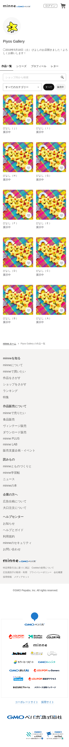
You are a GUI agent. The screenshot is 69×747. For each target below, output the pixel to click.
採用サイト (47, 702)
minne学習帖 (11, 472)
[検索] (62, 77)
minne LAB (10, 444)
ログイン (50, 5)
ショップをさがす (14, 384)
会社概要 (58, 572)
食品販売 (9, 419)
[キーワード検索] (34, 77)
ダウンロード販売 (14, 432)
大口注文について (14, 507)
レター (55, 66)
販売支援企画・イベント (19, 450)
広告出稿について (14, 501)
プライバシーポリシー (40, 572)
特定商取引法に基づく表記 (16, 567)
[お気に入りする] (28, 120)
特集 (6, 397)
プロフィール (38, 66)
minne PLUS (11, 438)
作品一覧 (6, 66)
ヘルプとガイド (13, 530)
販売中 (60, 87)
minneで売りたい (14, 413)
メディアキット (21, 577)
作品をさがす (12, 377)
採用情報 (7, 577)
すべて (48, 87)
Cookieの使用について (43, 567)
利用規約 (9, 536)
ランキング (10, 390)
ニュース (9, 479)
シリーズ (21, 66)
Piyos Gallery (14, 41)
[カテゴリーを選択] (22, 87)
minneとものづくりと (17, 466)
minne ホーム (9, 343)
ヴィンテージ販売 (14, 425)
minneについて (13, 365)
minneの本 (10, 485)
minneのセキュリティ (17, 542)
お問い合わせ (12, 549)
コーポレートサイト (26, 702)
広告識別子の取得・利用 (15, 572)
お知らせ (9, 523)
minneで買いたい (14, 371)
